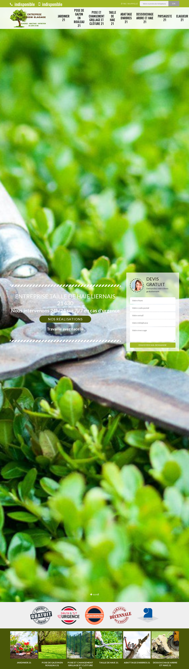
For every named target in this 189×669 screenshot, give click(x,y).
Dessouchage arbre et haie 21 (144, 18)
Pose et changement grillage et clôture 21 (96, 18)
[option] (24, 647)
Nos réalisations (65, 319)
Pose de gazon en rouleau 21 (79, 18)
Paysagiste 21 (165, 18)
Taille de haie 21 (112, 18)
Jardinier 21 (63, 18)
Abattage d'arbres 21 (126, 18)
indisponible (22, 4)
